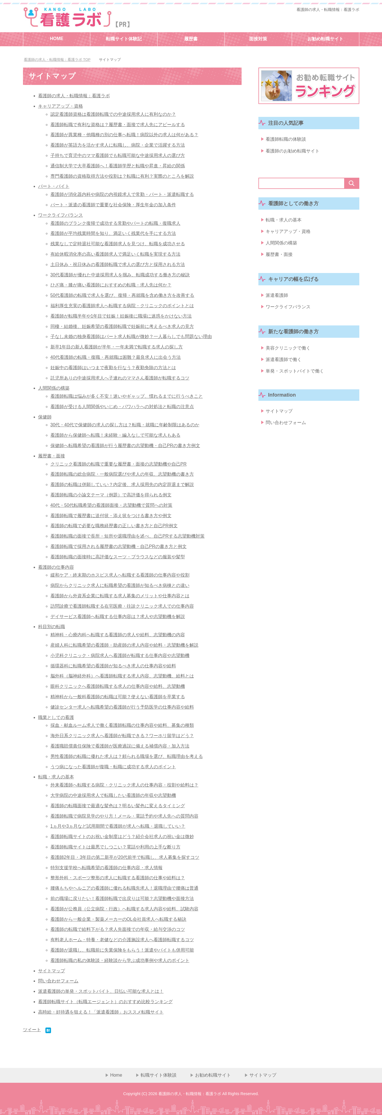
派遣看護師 (277, 300)
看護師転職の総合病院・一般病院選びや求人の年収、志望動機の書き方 (122, 474)
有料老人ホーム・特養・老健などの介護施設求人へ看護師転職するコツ (122, 939)
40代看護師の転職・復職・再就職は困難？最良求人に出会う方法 (115, 357)
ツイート (32, 1029)
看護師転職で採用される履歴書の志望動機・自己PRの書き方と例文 (118, 546)
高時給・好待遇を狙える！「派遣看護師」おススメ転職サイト (101, 1012)
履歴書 (191, 38)
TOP (57, 59)
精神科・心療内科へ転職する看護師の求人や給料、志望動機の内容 (117, 634)
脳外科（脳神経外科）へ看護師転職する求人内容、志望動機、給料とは (122, 676)
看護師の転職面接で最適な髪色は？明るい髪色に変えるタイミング (117, 805)
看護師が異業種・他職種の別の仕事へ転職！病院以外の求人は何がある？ (124, 134)
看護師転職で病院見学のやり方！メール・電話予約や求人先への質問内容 (124, 816)
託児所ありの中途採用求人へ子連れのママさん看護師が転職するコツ (119, 378)
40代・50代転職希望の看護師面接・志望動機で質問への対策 (111, 505)
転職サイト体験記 (124, 38)
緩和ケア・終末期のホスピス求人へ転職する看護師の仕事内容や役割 (119, 575)
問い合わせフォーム (58, 980)
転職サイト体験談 (159, 1075)
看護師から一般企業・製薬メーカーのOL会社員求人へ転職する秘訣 (118, 919)
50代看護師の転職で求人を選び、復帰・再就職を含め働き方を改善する (122, 295)
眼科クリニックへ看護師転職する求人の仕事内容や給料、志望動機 (117, 686)
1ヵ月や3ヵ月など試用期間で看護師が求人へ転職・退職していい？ (118, 826)
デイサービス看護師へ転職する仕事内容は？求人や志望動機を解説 (117, 616)
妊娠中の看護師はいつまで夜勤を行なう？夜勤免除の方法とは (113, 367)
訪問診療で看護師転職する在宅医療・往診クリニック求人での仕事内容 (122, 606)
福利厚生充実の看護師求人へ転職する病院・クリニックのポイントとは (122, 305)
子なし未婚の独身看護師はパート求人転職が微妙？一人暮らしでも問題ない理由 (131, 336)
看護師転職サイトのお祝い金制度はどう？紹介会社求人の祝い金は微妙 (122, 836)
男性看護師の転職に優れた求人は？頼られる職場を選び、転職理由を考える (126, 756)
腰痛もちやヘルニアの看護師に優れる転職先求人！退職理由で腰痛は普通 (124, 888)
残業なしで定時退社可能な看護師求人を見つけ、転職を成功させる (117, 243)
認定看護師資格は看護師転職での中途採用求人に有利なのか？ (113, 114)
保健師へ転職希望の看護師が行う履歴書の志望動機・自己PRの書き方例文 (125, 445)
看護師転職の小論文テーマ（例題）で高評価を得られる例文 (111, 494)
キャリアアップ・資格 (60, 106)
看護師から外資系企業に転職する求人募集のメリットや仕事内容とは (119, 595)
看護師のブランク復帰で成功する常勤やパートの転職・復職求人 (115, 223)
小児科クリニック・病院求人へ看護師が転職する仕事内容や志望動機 (119, 655)
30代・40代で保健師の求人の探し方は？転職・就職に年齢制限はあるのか (125, 424)
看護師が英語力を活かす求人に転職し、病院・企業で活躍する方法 (117, 145)
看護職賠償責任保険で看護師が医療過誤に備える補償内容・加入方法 (119, 746)
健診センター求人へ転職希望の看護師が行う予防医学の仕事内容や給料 (122, 707)
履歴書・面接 (51, 456)
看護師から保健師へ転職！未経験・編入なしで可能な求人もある (115, 435)
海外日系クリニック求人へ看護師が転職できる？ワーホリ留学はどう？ (122, 735)
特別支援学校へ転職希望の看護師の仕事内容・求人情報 (106, 867)
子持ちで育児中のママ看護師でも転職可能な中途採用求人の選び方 (117, 155)
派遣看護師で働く (284, 367)
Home (116, 1075)
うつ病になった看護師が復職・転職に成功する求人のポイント (113, 766)
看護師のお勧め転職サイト (293, 152)
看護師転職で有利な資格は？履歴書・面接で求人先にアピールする (117, 124)
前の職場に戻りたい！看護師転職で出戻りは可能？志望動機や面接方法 (122, 898)
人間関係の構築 (54, 388)
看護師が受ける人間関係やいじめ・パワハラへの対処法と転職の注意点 (122, 406)
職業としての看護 (56, 717)
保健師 (45, 417)
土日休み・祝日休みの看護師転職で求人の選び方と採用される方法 (117, 264)
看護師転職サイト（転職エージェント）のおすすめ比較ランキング (105, 1001)
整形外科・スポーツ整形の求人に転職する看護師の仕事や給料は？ (117, 877)
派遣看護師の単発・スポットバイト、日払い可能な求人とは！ (101, 991)
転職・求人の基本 (56, 776)
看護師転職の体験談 (286, 139)
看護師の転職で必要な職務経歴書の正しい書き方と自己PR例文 (114, 525)
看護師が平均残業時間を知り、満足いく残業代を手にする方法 (113, 233)
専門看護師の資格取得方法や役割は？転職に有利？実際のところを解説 (122, 176)
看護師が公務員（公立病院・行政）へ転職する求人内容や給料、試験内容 (124, 908)
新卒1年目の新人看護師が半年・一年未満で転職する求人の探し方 (116, 346)
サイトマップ (51, 970)
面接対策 (258, 38)
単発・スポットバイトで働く (295, 379)
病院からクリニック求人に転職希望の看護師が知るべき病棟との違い (119, 585)
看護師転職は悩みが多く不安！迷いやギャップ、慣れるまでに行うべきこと (126, 396)
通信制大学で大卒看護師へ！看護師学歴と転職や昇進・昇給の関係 (117, 165)
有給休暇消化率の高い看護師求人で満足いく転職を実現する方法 (115, 254)
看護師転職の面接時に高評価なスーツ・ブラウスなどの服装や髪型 (117, 556)
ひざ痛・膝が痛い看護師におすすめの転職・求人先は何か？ (111, 285)
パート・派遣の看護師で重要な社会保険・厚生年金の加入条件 (113, 204)
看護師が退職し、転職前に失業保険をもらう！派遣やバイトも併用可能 (122, 950)
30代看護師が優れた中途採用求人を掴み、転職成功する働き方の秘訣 (120, 274)
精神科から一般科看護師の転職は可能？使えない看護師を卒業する (117, 696)
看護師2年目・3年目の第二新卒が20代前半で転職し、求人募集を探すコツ (125, 857)
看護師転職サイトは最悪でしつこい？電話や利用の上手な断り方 (115, 847)
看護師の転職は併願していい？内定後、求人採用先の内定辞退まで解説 (122, 484)
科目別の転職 (51, 626)
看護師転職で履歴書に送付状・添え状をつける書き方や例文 (111, 515)
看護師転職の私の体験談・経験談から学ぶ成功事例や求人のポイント (119, 960)
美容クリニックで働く (288, 354)
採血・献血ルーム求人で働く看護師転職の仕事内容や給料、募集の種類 (122, 725)
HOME (56, 38)
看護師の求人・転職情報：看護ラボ (328, 9)
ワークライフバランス (60, 215)
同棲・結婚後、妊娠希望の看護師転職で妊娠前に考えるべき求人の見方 (122, 326)
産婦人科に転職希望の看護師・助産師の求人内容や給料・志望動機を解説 (124, 645)
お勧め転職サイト (325, 38)
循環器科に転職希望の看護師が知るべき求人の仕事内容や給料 (113, 665)
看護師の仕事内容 (56, 567)
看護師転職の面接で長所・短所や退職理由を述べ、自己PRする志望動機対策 (127, 536)
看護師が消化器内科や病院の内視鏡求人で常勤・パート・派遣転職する (122, 194)
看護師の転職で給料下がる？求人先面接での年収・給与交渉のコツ (117, 929)
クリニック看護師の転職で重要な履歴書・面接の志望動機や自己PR (118, 464)
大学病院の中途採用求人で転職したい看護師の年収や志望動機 (113, 795)
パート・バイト (54, 186)
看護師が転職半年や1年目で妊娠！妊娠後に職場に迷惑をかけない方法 (121, 316)
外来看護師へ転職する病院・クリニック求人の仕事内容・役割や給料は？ (124, 785)
